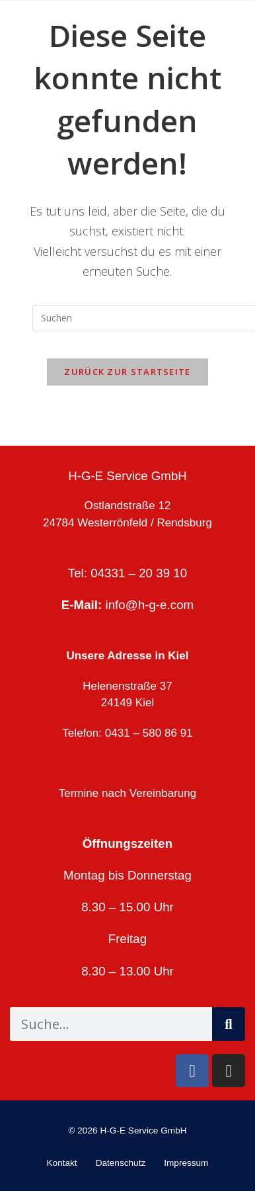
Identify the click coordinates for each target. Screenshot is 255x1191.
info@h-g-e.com (150, 605)
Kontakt (62, 1163)
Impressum (186, 1163)
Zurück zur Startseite (127, 372)
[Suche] (228, 1024)
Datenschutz (121, 1163)
